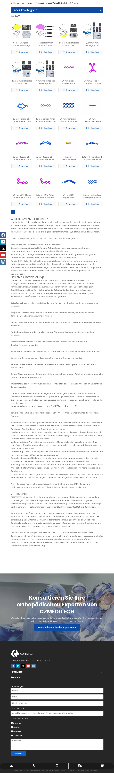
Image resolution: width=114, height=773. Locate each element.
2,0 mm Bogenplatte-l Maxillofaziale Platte (45, 158)
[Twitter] (23, 666)
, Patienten (16, 735)
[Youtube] (28, 666)
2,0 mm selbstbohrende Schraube (69, 158)
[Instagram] (33, 666)
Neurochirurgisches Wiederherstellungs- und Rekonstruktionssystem (22, 44)
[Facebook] (13, 666)
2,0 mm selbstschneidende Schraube (92, 120)
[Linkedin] (18, 666)
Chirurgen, (16, 723)
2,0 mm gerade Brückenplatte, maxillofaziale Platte (69, 82)
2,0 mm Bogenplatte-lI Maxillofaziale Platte (92, 158)
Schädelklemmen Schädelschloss (45, 44)
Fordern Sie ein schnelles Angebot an (57, 627)
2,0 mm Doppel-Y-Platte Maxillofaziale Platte (92, 82)
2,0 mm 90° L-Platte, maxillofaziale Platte (22, 196)
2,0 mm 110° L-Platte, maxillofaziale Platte (45, 196)
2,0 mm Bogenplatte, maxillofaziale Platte (22, 158)
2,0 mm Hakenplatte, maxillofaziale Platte (22, 120)
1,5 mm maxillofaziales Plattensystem (45, 82)
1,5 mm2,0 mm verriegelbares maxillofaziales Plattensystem (92, 44)
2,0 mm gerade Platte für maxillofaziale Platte (45, 120)
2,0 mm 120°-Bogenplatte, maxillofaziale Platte (69, 196)
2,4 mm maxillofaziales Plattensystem (69, 44)
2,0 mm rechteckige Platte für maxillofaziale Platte (69, 120)
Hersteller (16, 731)
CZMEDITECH (22, 494)
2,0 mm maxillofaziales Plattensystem (22, 82)
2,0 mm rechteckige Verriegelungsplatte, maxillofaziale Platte (92, 196)
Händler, (15, 727)
